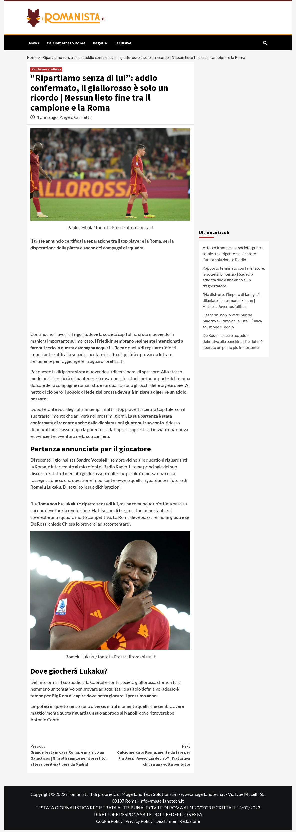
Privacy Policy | (141, 823)
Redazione (190, 823)
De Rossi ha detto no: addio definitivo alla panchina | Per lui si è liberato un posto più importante (232, 343)
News (34, 42)
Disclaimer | (168, 823)
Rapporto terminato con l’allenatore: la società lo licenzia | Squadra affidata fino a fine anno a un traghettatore (234, 279)
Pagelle (100, 42)
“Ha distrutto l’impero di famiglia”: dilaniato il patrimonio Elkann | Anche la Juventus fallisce (232, 302)
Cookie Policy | (111, 823)
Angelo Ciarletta (76, 119)
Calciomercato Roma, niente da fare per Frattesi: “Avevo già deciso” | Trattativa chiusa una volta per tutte (150, 757)
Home (32, 59)
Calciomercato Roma (66, 42)
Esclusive (123, 42)
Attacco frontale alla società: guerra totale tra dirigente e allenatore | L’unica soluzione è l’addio (233, 256)
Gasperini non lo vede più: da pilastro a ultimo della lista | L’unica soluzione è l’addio (232, 323)
